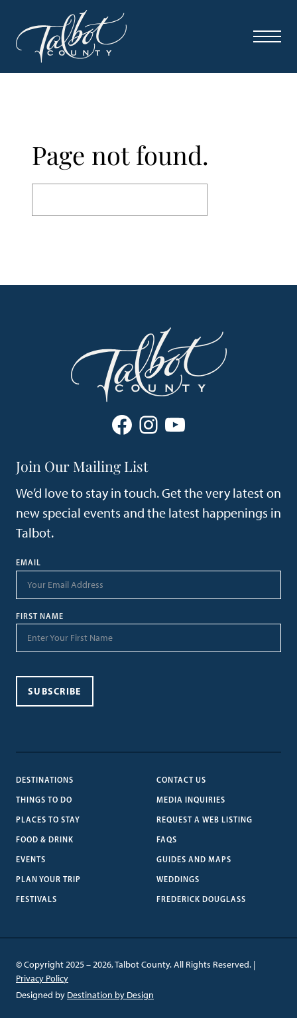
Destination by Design (110, 995)
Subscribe (55, 691)
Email (28, 563)
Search (236, 199)
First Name (40, 616)
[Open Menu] (267, 36)
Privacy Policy (42, 978)
